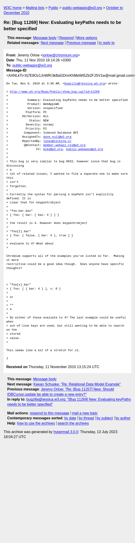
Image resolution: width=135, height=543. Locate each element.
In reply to (106, 43)
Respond (66, 38)
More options (86, 38)
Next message (52, 43)
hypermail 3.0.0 (65, 432)
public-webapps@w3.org (82, 8)
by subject (104, 418)
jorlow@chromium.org (60, 55)
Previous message (81, 43)
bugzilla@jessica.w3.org (84, 84)
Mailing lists (35, 8)
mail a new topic (85, 413)
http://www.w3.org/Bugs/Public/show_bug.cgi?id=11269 (55, 92)
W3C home (13, 8)
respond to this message (49, 413)
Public (53, 8)
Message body (45, 38)
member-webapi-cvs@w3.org (64, 145)
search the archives (73, 423)
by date (70, 418)
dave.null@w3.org (57, 137)
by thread (86, 418)
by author (122, 418)
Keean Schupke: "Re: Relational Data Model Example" (77, 384)
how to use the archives (36, 423)
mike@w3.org (53, 149)
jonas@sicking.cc (57, 141)
